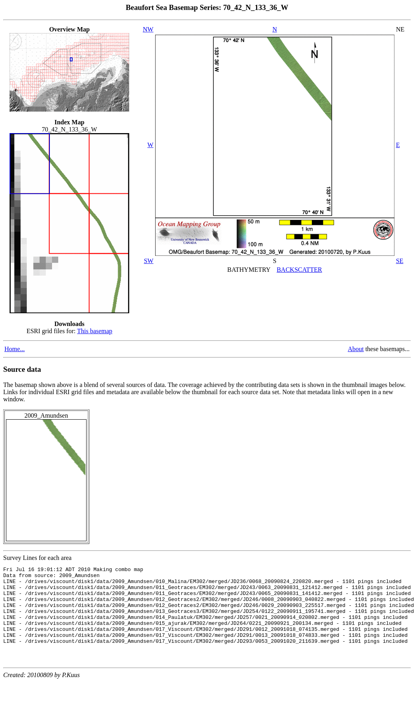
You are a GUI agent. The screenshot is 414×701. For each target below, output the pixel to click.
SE (400, 260)
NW (148, 29)
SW (149, 260)
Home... (14, 349)
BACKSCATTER (299, 269)
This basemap (94, 331)
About (356, 349)
